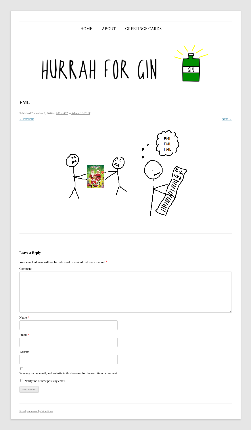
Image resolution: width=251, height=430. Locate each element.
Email (24, 335)
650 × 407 (62, 113)
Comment (25, 268)
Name (24, 317)
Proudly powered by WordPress (36, 411)
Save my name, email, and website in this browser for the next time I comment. (68, 373)
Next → (227, 119)
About (109, 29)
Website (24, 352)
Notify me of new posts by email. (45, 381)
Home (86, 29)
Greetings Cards (143, 29)
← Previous (26, 119)
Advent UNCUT (80, 113)
